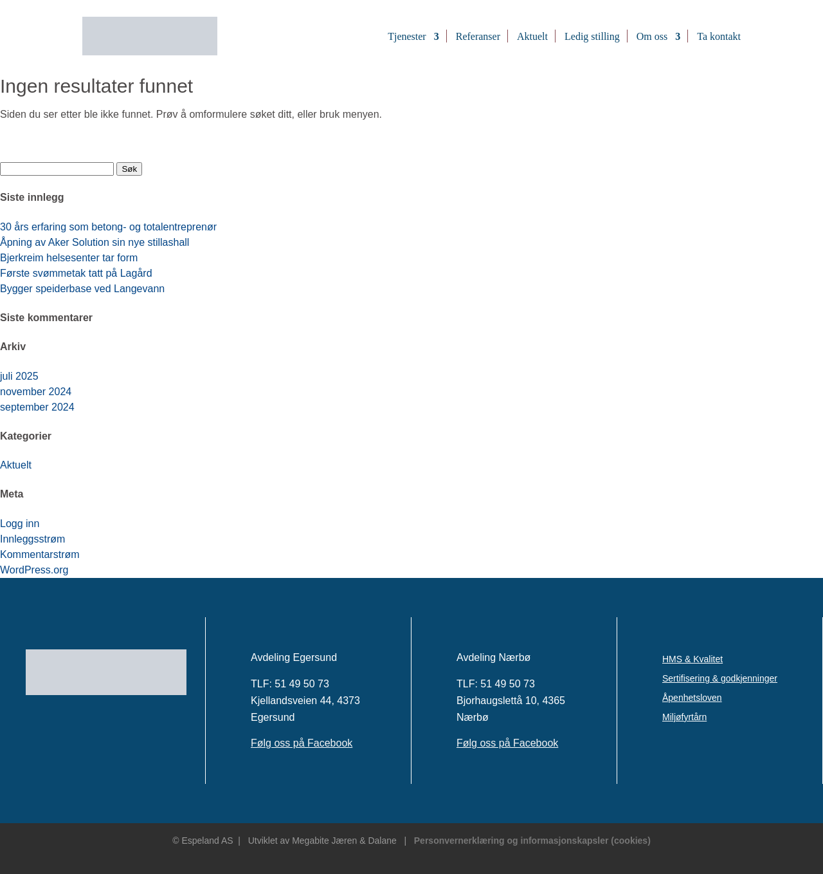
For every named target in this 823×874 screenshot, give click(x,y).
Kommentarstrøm (40, 554)
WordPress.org (34, 569)
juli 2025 (19, 376)
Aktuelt (532, 36)
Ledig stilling (592, 36)
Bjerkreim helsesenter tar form (69, 257)
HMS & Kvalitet (692, 659)
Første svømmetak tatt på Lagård (76, 273)
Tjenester (407, 36)
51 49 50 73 (302, 683)
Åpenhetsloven (692, 698)
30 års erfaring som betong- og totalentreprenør (108, 226)
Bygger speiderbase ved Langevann (82, 288)
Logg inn (19, 523)
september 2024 (37, 407)
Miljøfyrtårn (684, 717)
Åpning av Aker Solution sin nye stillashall (94, 242)
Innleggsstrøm (32, 539)
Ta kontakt (719, 36)
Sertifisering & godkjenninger (719, 678)
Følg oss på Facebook (301, 743)
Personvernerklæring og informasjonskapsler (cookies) (532, 840)
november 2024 (35, 391)
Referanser (478, 36)
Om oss (652, 36)
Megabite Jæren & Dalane (344, 840)
